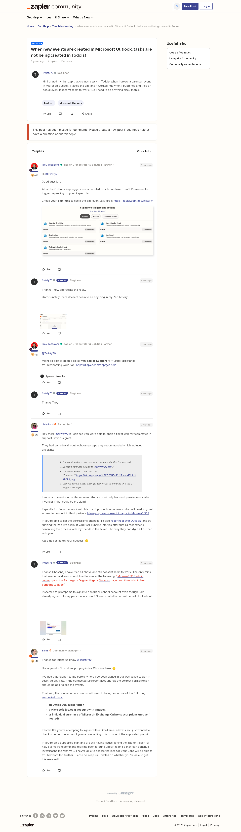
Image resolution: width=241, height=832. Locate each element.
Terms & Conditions (106, 801)
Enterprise (170, 815)
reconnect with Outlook (126, 520)
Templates (187, 815)
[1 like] (52, 376)
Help (105, 815)
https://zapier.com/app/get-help (96, 365)
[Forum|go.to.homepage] (55, 6)
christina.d (48, 424)
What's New (83, 17)
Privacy (214, 825)
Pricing (93, 815)
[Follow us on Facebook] (35, 815)
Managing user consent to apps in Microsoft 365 (118, 513)
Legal (203, 825)
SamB (45, 650)
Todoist (48, 103)
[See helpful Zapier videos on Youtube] (62, 815)
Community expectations (185, 64)
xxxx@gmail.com (103, 466)
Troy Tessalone (51, 164)
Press (145, 815)
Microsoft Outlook (70, 103)
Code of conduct (179, 52)
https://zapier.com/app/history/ (133, 200)
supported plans (52, 697)
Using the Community (182, 58)
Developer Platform (125, 815)
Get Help (35, 17)
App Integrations (209, 815)
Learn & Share (58, 17)
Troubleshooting (62, 26)
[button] (190, 6)
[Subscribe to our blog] (48, 815)
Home (30, 26)
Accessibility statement (132, 801)
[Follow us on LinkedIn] (42, 815)
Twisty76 (48, 72)
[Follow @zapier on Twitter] (55, 815)
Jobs (156, 815)
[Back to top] (234, 796)
